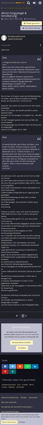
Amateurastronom (9, 385)
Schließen (22, 422)
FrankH (25, 385)
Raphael (11, 387)
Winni (31, 385)
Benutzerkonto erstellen (21, 342)
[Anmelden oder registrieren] (34, 3)
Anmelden (22, 348)
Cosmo (6, 19)
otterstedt (20, 387)
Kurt (19, 385)
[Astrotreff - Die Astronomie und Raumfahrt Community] (13, 3)
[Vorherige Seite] (17, 316)
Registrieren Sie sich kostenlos (27, 334)
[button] (40, 3)
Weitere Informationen (9, 422)
